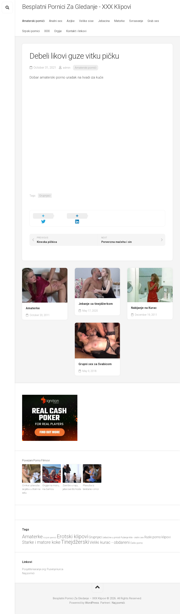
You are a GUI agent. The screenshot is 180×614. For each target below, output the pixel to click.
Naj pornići (28, 565)
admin (67, 69)
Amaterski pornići (33, 22)
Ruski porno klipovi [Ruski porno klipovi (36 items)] (157, 530)
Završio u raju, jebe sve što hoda (72, 484)
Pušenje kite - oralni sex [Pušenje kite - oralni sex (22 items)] (132, 530)
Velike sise (86, 22)
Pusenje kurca (55, 561)
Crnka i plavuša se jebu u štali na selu (31, 484)
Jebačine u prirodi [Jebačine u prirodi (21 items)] (111, 530)
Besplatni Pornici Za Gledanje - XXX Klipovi (82, 7)
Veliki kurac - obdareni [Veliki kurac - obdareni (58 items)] (110, 534)
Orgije (58, 32)
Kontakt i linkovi (76, 32)
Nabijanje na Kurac (144, 305)
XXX (47, 32)
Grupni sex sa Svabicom (95, 361)
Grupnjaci (44, 196)
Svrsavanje (136, 22)
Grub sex (153, 22)
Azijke (71, 22)
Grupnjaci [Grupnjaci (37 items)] (95, 530)
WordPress (92, 595)
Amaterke (33, 305)
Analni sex (55, 22)
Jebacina (104, 22)
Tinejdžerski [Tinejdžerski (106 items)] (75, 534)
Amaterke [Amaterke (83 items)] (32, 529)
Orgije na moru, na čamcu (51, 484)
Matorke (119, 22)
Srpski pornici (31, 32)
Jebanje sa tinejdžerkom (95, 301)
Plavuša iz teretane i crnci (92, 484)
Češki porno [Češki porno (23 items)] (136, 535)
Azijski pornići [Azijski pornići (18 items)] (49, 530)
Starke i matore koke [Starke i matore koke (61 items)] (41, 534)
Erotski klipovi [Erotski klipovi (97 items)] (72, 529)
